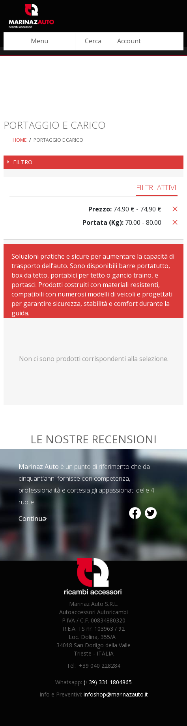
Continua (32, 518)
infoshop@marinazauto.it (116, 694)
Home (19, 140)
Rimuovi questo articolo (174, 208)
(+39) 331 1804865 (108, 682)
